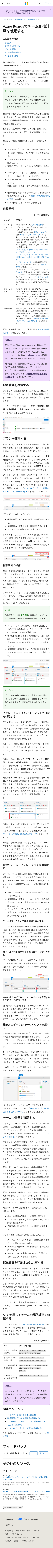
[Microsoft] (26, 3)
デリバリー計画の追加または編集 (21, 1414)
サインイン (47, 3)
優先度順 (24, 615)
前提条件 (8, 43)
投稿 (6, 1534)
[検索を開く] (39, 3)
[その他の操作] (48, 19)
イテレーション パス (24, 262)
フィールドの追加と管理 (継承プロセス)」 (21, 834)
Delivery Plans (33, 355)
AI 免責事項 (9, 1530)
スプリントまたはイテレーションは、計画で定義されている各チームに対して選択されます (32, 257)
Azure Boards (32, 19)
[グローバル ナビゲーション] (2, 3)
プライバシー (16, 1534)
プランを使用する (11, 49)
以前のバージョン (23, 1530)
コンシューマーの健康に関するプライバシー (21, 1537)
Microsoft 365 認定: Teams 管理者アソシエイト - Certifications (26, 1491)
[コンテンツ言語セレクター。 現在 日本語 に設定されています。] (10, 1519)
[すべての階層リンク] (5, 19)
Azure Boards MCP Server (33, 1324)
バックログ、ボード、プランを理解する (24, 1428)
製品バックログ (40, 232)
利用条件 (8, 1541)
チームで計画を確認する (14, 52)
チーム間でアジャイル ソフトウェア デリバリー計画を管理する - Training (26, 1478)
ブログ (35, 1530)
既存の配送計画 (37, 225)
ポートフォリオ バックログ (29, 234)
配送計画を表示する (12, 46)
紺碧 (10, 19)
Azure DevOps (20, 19)
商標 (16, 1541)
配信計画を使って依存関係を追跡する (23, 1418)
